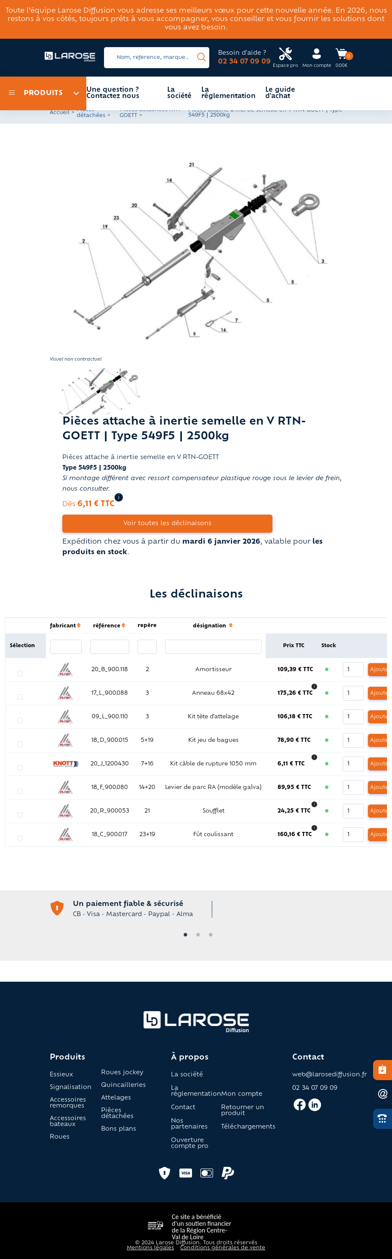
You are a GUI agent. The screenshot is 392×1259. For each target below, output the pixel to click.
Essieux (61, 1075)
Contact (183, 1108)
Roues (59, 1137)
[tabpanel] (196, 908)
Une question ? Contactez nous (112, 93)
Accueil (59, 112)
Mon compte (241, 1094)
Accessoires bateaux (68, 1122)
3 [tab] (209, 935)
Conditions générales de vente (222, 1248)
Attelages (116, 1098)
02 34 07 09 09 (244, 61)
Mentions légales (150, 1248)
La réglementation (228, 93)
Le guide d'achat (280, 93)
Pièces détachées (117, 1114)
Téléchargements (248, 1127)
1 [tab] (183, 935)
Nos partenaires (189, 1124)
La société (179, 93)
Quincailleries (123, 1086)
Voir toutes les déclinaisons (167, 524)
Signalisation (70, 1088)
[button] (196, 246)
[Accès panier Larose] (341, 56)
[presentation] (201, 57)
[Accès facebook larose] (299, 1108)
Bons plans (118, 1129)
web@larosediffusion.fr (329, 1075)
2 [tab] (196, 935)
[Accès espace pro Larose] (285, 58)
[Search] (156, 57)
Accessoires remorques (68, 1103)
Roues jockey (122, 1073)
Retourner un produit (242, 1111)
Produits (35, 93)
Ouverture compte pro (189, 1144)
